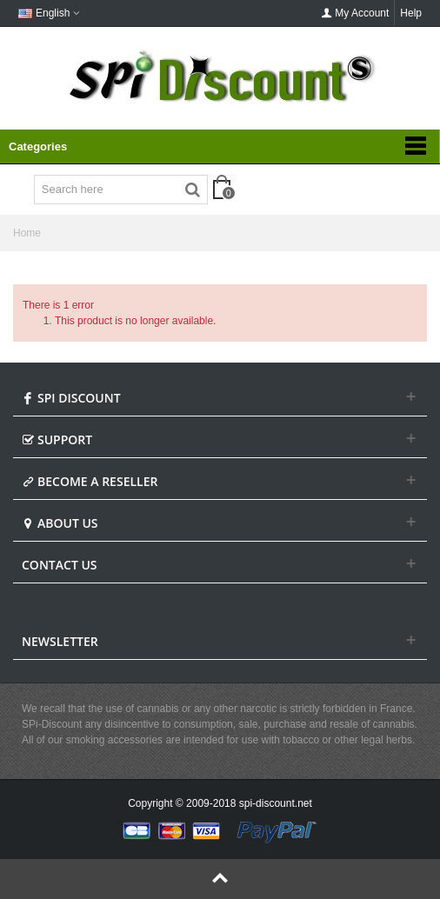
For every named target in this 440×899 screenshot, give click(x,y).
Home (27, 233)
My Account (355, 13)
